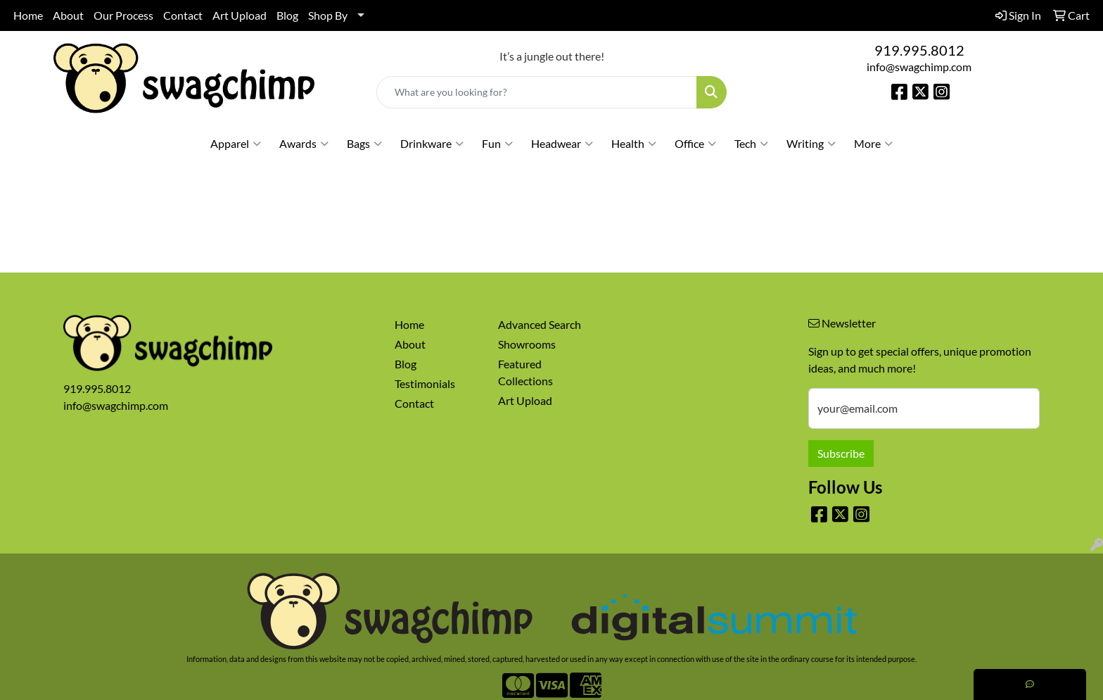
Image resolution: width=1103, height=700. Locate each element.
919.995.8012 (919, 50)
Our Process (123, 15)
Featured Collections (525, 372)
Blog (287, 15)
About (68, 15)
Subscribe (841, 453)
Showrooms (527, 344)
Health (633, 143)
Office (695, 143)
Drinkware (432, 143)
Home (28, 15)
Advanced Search (539, 324)
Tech (751, 143)
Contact (183, 15)
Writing (811, 143)
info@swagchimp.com (919, 66)
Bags (364, 143)
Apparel (235, 143)
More (873, 143)
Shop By (328, 15)
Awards (304, 143)
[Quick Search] (537, 92)
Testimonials (425, 383)
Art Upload (239, 15)
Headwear (562, 143)
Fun (497, 143)
